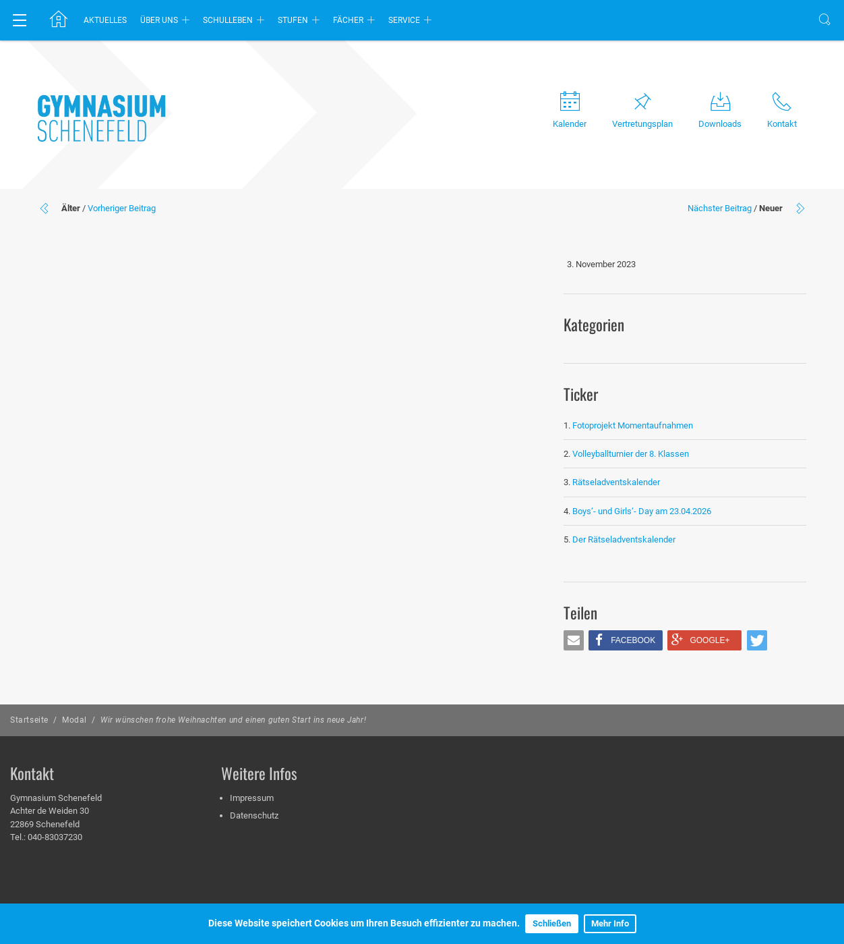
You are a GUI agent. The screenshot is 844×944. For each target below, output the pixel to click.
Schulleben (228, 20)
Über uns (159, 20)
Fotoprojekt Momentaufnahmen (632, 425)
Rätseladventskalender (616, 482)
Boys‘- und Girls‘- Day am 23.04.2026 (641, 511)
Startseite (29, 720)
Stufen (293, 20)
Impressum (252, 798)
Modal (74, 720)
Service (404, 20)
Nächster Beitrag (720, 208)
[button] (574, 640)
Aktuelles (105, 20)
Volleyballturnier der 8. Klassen (630, 454)
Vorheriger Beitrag (122, 208)
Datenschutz (254, 815)
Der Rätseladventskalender (623, 539)
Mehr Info (610, 923)
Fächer (348, 20)
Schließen (552, 923)
